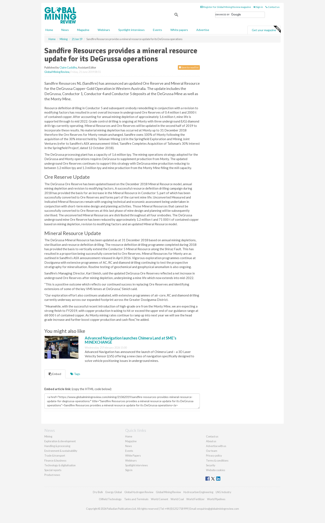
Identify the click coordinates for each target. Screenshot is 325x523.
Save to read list (189, 67)
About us (211, 441)
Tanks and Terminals (136, 499)
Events (157, 30)
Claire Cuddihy (68, 67)
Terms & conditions (217, 460)
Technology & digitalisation (60, 465)
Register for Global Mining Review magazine (225, 7)
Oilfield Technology (110, 499)
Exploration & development (60, 441)
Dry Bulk (98, 492)
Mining (48, 436)
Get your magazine (266, 29)
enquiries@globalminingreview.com (218, 508)
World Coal (177, 499)
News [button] (65, 30)
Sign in (258, 7)
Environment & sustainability (60, 450)
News (128, 446)
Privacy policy (214, 455)
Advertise (202, 30)
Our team (211, 450)
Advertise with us (216, 446)
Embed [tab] (55, 374)
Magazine (83, 30)
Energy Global (114, 492)
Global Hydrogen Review (138, 492)
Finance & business (55, 460)
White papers (179, 30)
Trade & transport (54, 455)
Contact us (273, 7)
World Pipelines (216, 499)
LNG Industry (223, 492)
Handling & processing (57, 446)
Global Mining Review (56, 71)
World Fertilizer (195, 499)
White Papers (133, 455)
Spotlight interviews (131, 30)
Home (49, 30)
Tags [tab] (75, 374)
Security (210, 465)
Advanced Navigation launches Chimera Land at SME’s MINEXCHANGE (130, 340)
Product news (52, 474)
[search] (240, 15)
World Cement (159, 499)
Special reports (52, 470)
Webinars (104, 30)
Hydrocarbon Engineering (198, 492)
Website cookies (215, 470)
